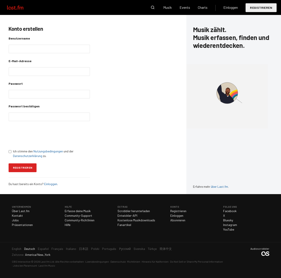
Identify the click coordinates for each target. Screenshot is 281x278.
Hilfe (67, 225)
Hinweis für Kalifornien (155, 261)
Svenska (139, 249)
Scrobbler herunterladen (134, 211)
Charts (203, 7)
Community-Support (78, 215)
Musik (167, 7)
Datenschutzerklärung (27, 156)
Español (43, 249)
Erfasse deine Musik (78, 211)
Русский (125, 249)
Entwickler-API (127, 215)
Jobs (15, 220)
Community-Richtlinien (79, 220)
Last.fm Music (47, 265)
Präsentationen (22, 225)
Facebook (230, 211)
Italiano (71, 249)
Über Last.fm (20, 211)
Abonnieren (177, 220)
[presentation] (42, 135)
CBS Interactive (21, 261)
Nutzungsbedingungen (48, 151)
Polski (95, 249)
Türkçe (152, 249)
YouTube (228, 229)
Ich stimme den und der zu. (41, 153)
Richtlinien (133, 261)
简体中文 (166, 249)
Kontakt (17, 215)
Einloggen (230, 7)
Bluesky (228, 220)
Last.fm (20, 7)
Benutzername (19, 38)
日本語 (83, 249)
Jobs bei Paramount (25, 265)
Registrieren (261, 7)
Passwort (16, 83)
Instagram (230, 225)
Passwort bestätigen (24, 106)
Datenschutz (118, 261)
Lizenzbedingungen (97, 261)
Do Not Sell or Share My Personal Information (196, 261)
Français (57, 249)
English (16, 249)
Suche (152, 7)
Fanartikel (124, 225)
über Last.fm (219, 186)
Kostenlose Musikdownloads (136, 220)
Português (109, 249)
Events (185, 7)
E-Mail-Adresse (20, 61)
